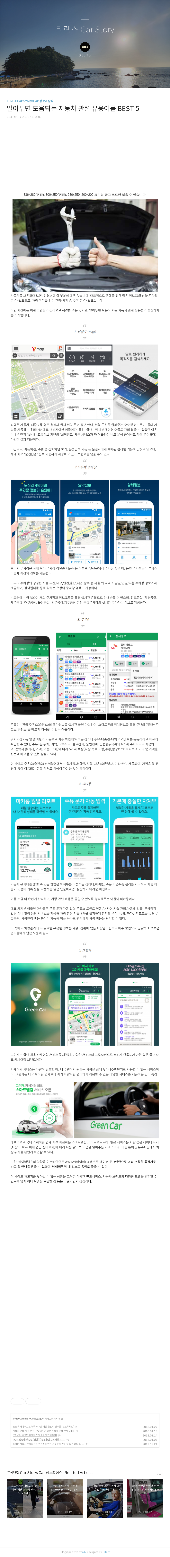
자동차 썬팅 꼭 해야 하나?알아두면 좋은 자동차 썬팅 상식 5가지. (44, 1430)
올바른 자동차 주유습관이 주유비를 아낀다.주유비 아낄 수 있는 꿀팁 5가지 (49, 1443)
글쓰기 (65, 80)
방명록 (78, 80)
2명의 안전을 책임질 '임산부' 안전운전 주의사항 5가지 (39, 1439)
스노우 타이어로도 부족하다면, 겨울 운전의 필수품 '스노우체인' (43, 1426)
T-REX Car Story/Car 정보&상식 (30, 101)
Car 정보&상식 (37, 1418)
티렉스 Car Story (85, 30)
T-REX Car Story (20, 1418)
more (160, 1474)
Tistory (106, 1552)
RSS (91, 80)
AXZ (84, 1552)
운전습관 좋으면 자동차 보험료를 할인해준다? (35, 1435)
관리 (105, 80)
